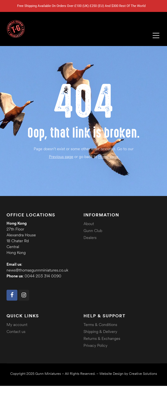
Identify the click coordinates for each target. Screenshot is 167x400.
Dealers (90, 237)
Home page (108, 156)
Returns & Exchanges (102, 338)
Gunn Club (93, 230)
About (89, 223)
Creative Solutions (143, 373)
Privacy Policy (95, 345)
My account (17, 324)
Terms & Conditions (100, 324)
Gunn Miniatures (48, 373)
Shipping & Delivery (100, 331)
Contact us (16, 331)
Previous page (61, 156)
